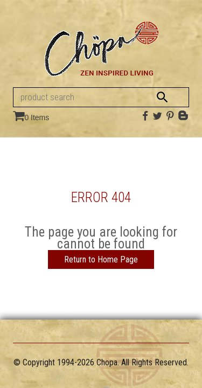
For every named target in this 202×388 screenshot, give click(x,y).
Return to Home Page (101, 259)
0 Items (36, 117)
